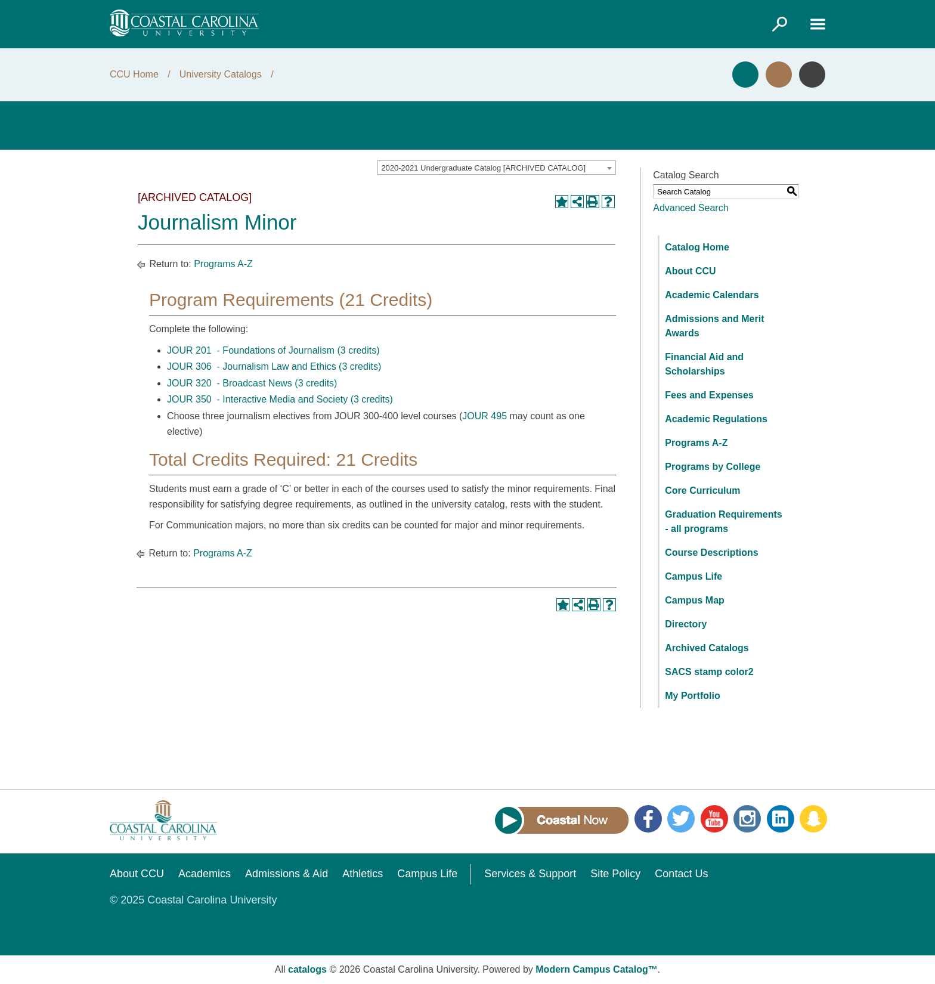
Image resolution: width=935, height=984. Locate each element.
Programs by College (712, 467)
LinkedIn (780, 819)
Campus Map (695, 600)
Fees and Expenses (709, 395)
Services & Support (530, 874)
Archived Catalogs (706, 648)
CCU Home (134, 74)
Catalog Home (697, 247)
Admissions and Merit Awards (714, 326)
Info (812, 74)
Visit (778, 74)
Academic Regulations (716, 419)
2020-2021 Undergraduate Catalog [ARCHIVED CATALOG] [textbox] (483, 167)
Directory (686, 624)
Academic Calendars (711, 295)
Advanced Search (690, 208)
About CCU (690, 271)
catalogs (307, 969)
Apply (745, 74)
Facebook (648, 819)
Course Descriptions (711, 552)
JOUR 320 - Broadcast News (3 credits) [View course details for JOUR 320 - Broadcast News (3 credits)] (252, 383)
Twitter (681, 819)
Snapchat (813, 819)
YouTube (714, 819)
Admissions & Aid (286, 874)
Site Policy (615, 874)
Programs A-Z (223, 264)
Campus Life (693, 576)
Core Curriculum (702, 490)
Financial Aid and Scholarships (704, 364)
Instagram (747, 819)
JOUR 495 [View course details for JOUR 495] (484, 416)
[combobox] (496, 167)
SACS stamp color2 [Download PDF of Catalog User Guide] (709, 672)
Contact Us (681, 874)
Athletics (362, 874)
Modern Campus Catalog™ (596, 969)
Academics (204, 874)
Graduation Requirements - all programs (723, 521)
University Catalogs (220, 74)
